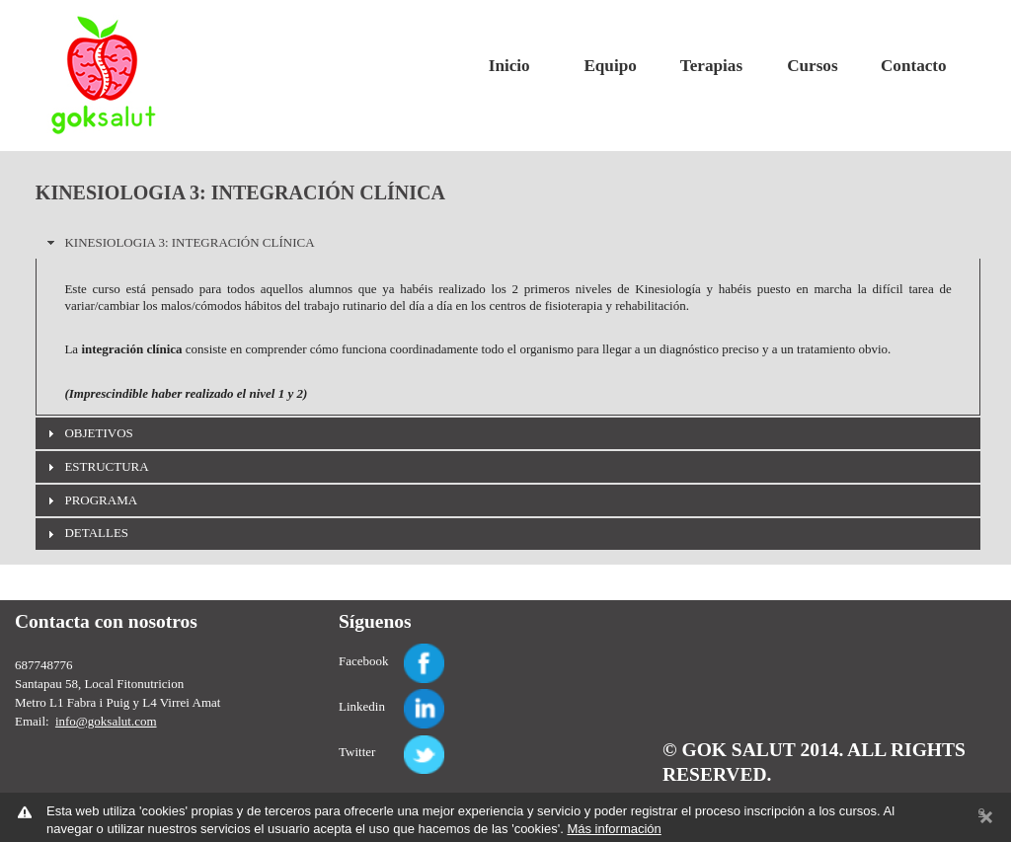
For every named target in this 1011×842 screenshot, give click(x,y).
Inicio (509, 65)
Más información (614, 828)
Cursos (812, 65)
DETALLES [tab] (85, 533)
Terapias (711, 65)
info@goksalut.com (106, 721)
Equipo (609, 65)
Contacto (914, 65)
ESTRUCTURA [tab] (95, 467)
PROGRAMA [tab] (89, 500)
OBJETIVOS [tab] (87, 433)
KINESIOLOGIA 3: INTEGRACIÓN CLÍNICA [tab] (178, 243)
